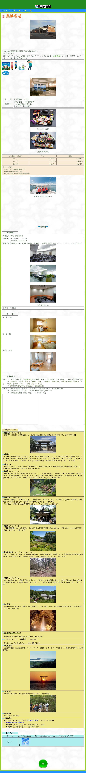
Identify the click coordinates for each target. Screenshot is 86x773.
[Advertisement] (43, 44)
